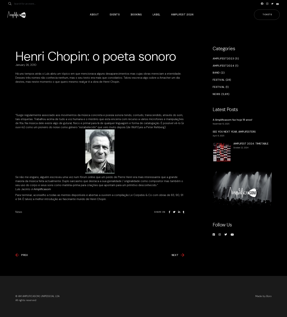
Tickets (267, 14)
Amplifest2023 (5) (226, 58)
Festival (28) (222, 79)
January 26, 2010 (25, 65)
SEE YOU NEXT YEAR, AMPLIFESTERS (234, 131)
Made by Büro (263, 296)
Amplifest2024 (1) (225, 65)
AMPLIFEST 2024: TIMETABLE (251, 143)
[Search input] (28, 3)
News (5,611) (221, 94)
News (18, 212)
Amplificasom (42, 189)
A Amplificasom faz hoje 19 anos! (232, 119)
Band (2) (219, 72)
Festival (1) (221, 87)
